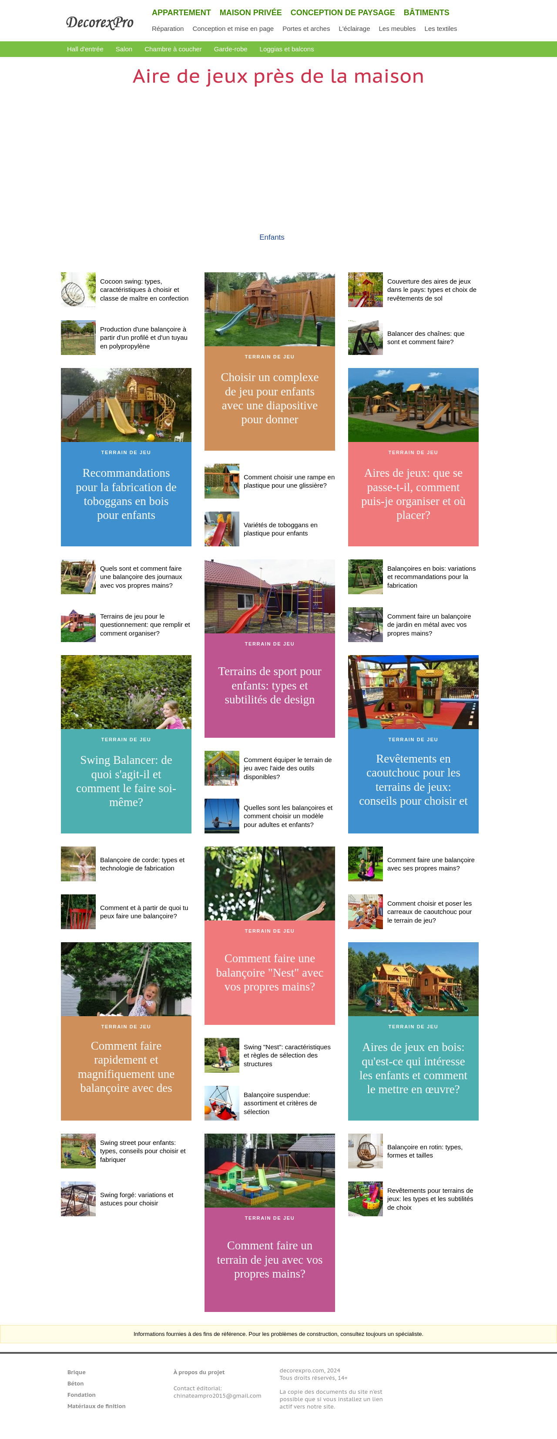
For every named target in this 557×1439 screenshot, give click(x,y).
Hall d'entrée (85, 49)
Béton (75, 1383)
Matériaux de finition (96, 1406)
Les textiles (441, 28)
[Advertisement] (278, 150)
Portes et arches (306, 28)
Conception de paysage (343, 12)
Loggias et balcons (287, 49)
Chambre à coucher (173, 49)
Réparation (168, 28)
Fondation (81, 1395)
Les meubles (397, 28)
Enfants (272, 237)
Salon (124, 49)
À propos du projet (199, 1372)
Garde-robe (231, 49)
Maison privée (251, 12)
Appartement (181, 12)
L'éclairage (354, 28)
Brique (76, 1372)
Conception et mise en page (233, 28)
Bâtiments (427, 12)
